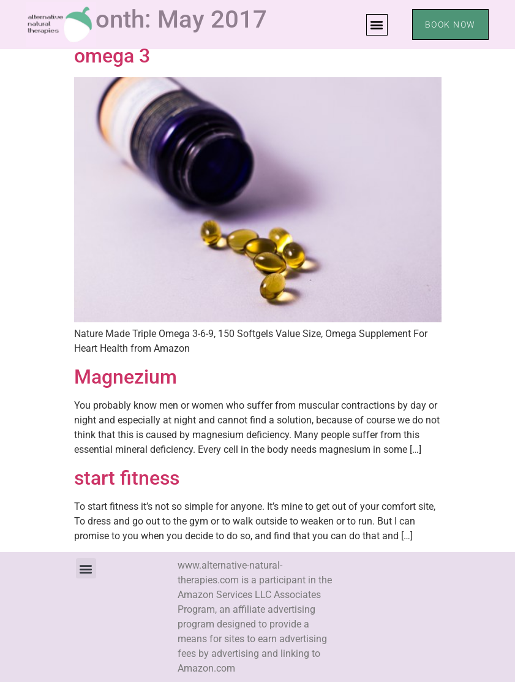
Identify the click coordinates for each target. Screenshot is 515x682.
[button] (377, 25)
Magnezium (125, 376)
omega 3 (112, 55)
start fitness (126, 478)
